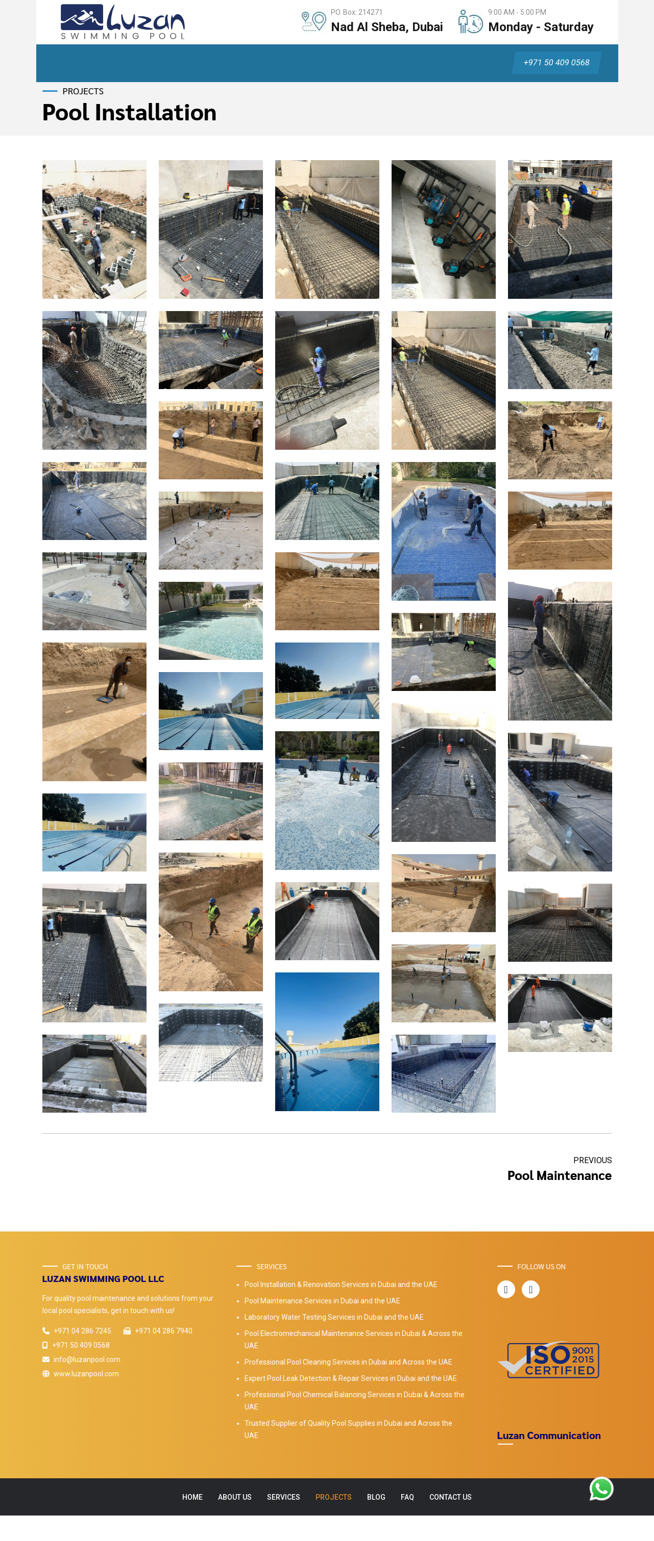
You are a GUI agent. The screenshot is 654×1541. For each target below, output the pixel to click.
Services (283, 1497)
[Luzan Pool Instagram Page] (530, 1289)
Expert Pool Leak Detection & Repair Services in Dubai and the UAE (351, 1378)
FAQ (407, 1497)
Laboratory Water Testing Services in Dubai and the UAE (334, 1317)
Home (192, 1497)
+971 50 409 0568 (556, 62)
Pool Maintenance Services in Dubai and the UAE (322, 1301)
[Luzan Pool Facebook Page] (505, 1289)
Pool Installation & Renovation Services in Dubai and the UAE (341, 1284)
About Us (235, 1497)
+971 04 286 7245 (76, 1331)
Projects (334, 1497)
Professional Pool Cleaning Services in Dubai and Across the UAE (348, 1362)
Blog (376, 1497)
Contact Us (450, 1497)
